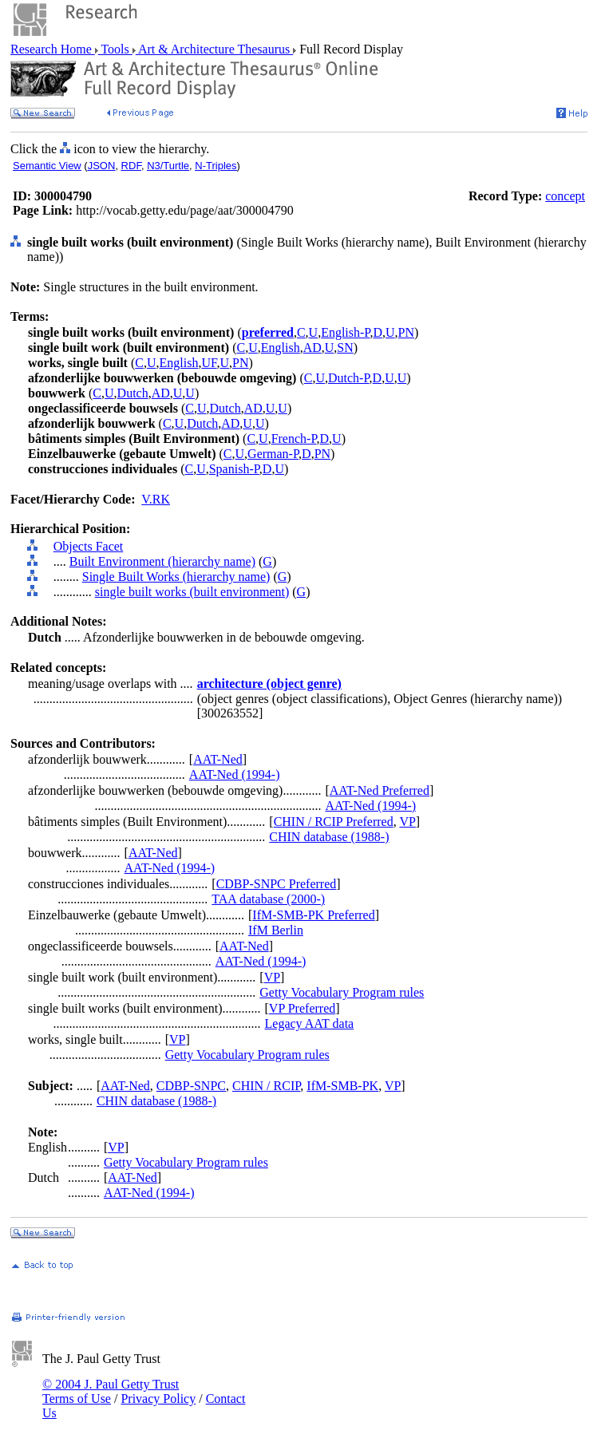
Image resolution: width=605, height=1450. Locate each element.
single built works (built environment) (192, 592)
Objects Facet (88, 546)
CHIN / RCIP (266, 1085)
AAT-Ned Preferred (379, 790)
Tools (115, 49)
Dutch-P (349, 378)
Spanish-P (234, 469)
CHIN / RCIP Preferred (333, 821)
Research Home (52, 49)
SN (345, 347)
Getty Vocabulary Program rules (341, 992)
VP (407, 821)
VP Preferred (302, 1008)
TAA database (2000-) (268, 899)
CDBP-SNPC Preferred (276, 884)
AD (312, 347)
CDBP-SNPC (191, 1085)
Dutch (132, 393)
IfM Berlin (275, 930)
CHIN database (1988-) (329, 837)
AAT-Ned (218, 759)
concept (565, 196)
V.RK (155, 499)
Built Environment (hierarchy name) (162, 561)
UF (208, 362)
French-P (294, 438)
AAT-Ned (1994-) (234, 774)
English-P (345, 332)
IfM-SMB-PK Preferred (313, 915)
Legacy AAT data (309, 1023)
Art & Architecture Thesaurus (214, 49)
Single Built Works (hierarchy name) (176, 576)
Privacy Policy (158, 1398)
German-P (273, 453)
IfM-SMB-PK (342, 1085)
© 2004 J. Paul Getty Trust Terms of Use (110, 1391)
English (280, 347)
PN (406, 332)
